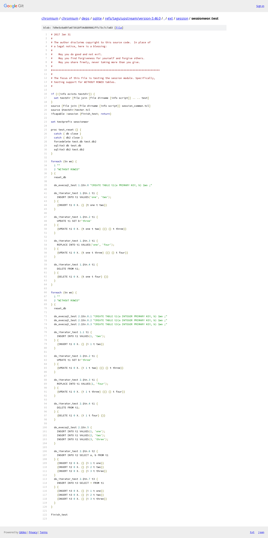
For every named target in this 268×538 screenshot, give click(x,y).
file (119, 27)
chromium (50, 18)
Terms (44, 532)
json (261, 532)
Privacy (33, 532)
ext (170, 18)
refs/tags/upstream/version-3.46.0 (133, 18)
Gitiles (22, 532)
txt (252, 532)
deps (85, 18)
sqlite (97, 18)
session (182, 18)
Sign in (260, 6)
